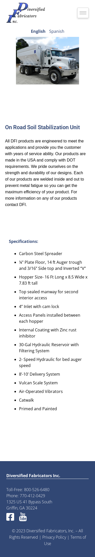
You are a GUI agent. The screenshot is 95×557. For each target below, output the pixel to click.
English (38, 31)
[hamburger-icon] (83, 13)
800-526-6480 (36, 489)
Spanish (56, 31)
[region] (47, 61)
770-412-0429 (32, 496)
